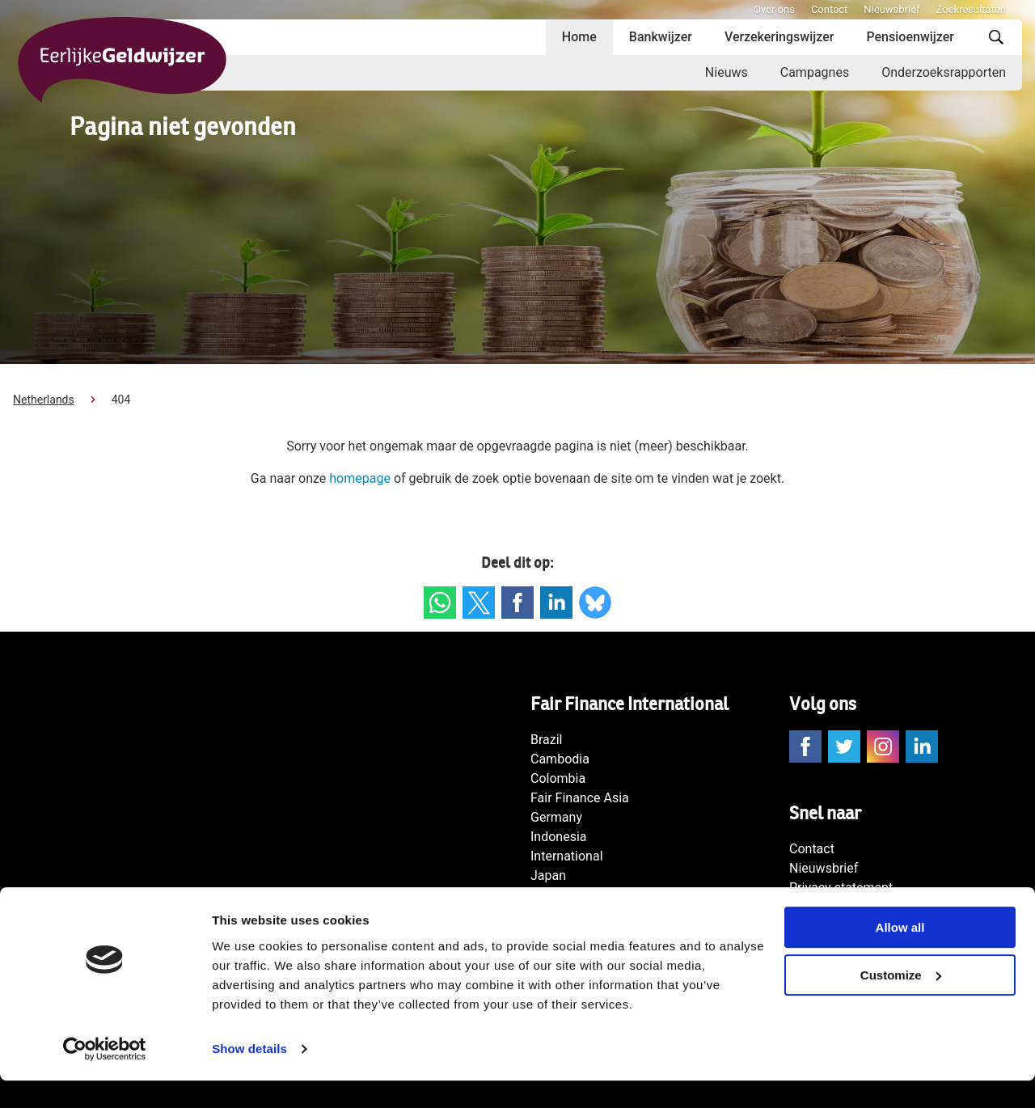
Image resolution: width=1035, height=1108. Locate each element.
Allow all (900, 955)
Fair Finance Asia (579, 798)
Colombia (557, 778)
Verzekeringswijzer (779, 36)
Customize (900, 1002)
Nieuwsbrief (891, 9)
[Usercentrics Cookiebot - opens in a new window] (104, 1076)
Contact (829, 9)
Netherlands (43, 399)
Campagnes (814, 72)
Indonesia (558, 836)
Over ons (774, 9)
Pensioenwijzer (910, 36)
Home (579, 36)
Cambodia (559, 759)
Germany (556, 817)
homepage (360, 478)
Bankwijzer (660, 36)
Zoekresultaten (971, 9)
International (566, 856)
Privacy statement (841, 887)
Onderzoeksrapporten (943, 72)
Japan (548, 875)
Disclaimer (819, 907)
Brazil (546, 739)
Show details (249, 1076)
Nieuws (726, 72)
